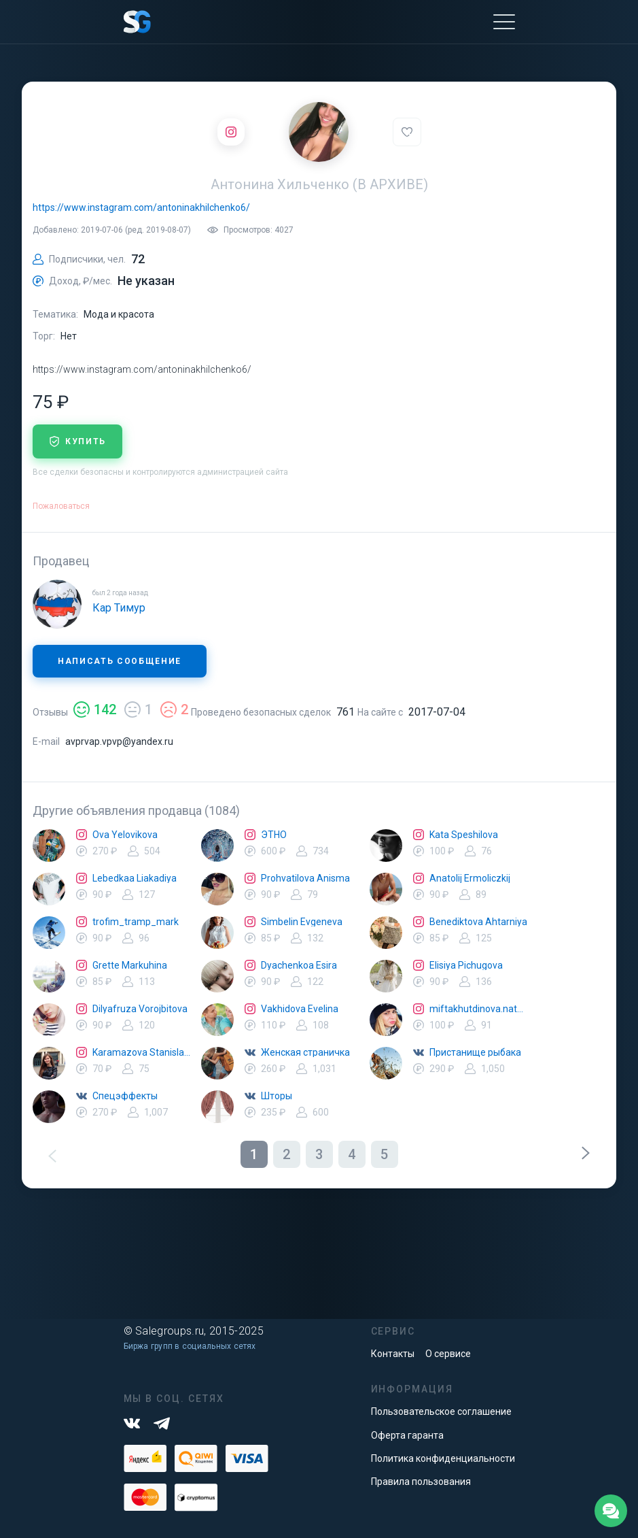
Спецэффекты (125, 1096)
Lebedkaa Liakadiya (134, 878)
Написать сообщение (119, 661)
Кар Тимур (118, 607)
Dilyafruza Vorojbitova (140, 1009)
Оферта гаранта (407, 1435)
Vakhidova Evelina (299, 1009)
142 (94, 709)
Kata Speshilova (463, 834)
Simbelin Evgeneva (301, 921)
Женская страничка (305, 1052)
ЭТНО (274, 834)
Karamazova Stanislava (141, 1052)
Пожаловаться (61, 506)
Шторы (276, 1096)
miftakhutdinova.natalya (478, 1009)
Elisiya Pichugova (466, 965)
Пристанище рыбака (475, 1052)
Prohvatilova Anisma (305, 878)
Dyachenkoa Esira (299, 965)
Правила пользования (421, 1481)
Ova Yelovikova (125, 834)
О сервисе (448, 1353)
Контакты (392, 1353)
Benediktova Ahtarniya (478, 921)
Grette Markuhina (129, 965)
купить (77, 441)
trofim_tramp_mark (135, 921)
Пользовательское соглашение (441, 1411)
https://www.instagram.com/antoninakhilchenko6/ (141, 207)
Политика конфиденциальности (443, 1458)
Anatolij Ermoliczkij (469, 878)
